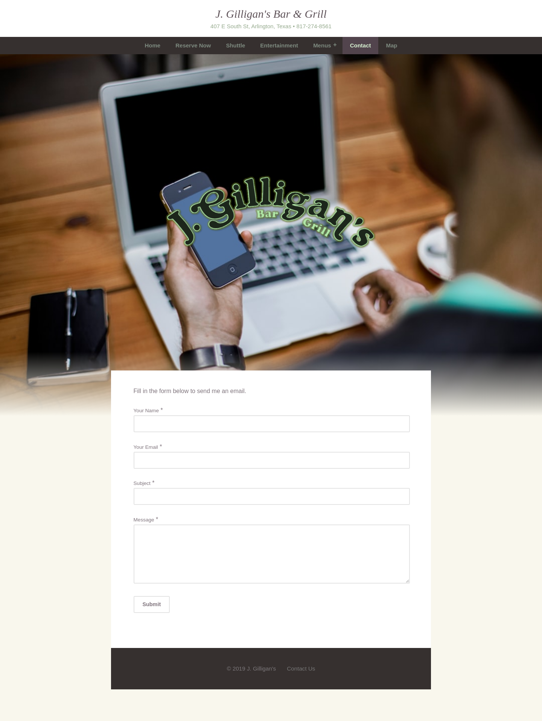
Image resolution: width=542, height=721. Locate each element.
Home (153, 45)
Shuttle (235, 45)
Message (144, 520)
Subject (142, 483)
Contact (360, 45)
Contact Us (301, 677)
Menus (322, 45)
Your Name (146, 410)
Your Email (146, 447)
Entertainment (279, 45)
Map (391, 45)
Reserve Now (193, 45)
